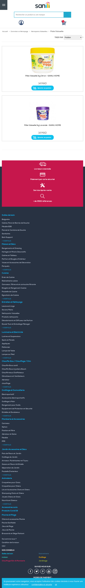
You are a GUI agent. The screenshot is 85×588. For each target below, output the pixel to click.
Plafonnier (6, 347)
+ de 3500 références (42, 201)
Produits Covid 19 (10, 510)
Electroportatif (8, 394)
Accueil (5, 31)
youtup (49, 571)
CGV (4, 546)
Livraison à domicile (42, 169)
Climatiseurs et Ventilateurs (13, 376)
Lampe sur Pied (8, 354)
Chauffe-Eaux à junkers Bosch (14, 369)
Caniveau (5, 423)
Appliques (6, 344)
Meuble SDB (7, 226)
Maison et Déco (9, 244)
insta (55, 571)
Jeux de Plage (7, 526)
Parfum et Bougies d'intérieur (14, 259)
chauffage (6, 383)
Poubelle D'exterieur (10, 471)
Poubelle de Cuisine (9, 292)
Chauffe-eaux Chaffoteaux (13, 373)
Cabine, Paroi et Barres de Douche (15, 223)
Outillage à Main (8, 401)
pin (42, 571)
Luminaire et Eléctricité (12, 332)
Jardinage (43, 561)
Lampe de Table (8, 351)
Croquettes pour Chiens (11, 486)
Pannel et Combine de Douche (14, 230)
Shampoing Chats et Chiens (13, 493)
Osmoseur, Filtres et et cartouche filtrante (19, 284)
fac (30, 571)
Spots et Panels (8, 340)
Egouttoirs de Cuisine (10, 295)
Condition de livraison (10, 542)
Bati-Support (7, 237)
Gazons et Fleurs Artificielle (13, 464)
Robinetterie (44, 554)
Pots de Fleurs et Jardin (11, 453)
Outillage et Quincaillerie (13, 390)
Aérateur (5, 380)
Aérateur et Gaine (9, 434)
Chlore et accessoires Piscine (13, 519)
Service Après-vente (42, 190)
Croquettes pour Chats (11, 482)
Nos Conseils (8, 550)
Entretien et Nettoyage (19, 31)
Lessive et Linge (8, 306)
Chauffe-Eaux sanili (10, 365)
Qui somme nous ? (9, 539)
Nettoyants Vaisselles (39, 31)
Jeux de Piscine (8, 530)
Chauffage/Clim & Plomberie (13, 561)
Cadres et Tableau (9, 255)
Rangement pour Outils (11, 405)
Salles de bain (8, 215)
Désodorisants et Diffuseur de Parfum (17, 320)
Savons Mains (7, 310)
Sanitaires (6, 234)
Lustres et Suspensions (11, 336)
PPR (3, 441)
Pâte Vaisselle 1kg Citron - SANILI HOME (42, 76)
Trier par (59, 37)
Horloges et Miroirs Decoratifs (14, 252)
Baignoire (6, 219)
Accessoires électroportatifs (13, 398)
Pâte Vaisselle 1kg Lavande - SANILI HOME (42, 125)
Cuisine (5, 273)
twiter (36, 571)
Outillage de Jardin (9, 457)
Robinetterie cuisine (10, 281)
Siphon (4, 427)
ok (56, 584)
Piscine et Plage (9, 515)
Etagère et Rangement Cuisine (14, 288)
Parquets (5, 266)
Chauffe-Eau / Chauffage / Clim (16, 361)
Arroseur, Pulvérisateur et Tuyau (15, 461)
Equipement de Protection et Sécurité (17, 409)
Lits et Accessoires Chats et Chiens (16, 490)
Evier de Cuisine (8, 277)
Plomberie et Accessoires (13, 419)
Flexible (5, 438)
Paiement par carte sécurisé (42, 179)
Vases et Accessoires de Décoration (16, 263)
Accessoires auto (10, 507)
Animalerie (7, 478)
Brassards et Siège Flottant (13, 533)
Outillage (42, 557)
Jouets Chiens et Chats (11, 497)
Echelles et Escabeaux (11, 412)
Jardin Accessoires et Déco (14, 449)
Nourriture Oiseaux (9, 500)
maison (5, 557)
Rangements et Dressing (12, 248)
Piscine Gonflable (9, 523)
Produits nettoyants (10, 317)
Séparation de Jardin (10, 468)
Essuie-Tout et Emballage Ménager (16, 324)
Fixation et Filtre (8, 430)
